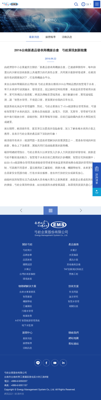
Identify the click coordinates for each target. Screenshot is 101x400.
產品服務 (74, 244)
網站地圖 (74, 338)
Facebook (46, 362)
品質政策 (27, 259)
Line (37, 362)
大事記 (27, 269)
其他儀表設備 (73, 264)
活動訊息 (67, 37)
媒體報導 (50, 37)
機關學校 (27, 301)
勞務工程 (73, 273)
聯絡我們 (74, 332)
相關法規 (73, 306)
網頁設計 (8, 393)
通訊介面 (73, 259)
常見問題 (73, 291)
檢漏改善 (27, 315)
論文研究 (73, 296)
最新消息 (34, 37)
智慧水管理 (73, 301)
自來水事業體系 (27, 291)
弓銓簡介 (27, 249)
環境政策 (27, 278)
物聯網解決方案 (27, 286)
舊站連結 (74, 343)
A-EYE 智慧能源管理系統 (27, 320)
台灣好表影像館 (27, 273)
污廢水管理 (27, 310)
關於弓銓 (27, 244)
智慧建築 (27, 296)
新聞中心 (27, 332)
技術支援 (74, 286)
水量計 (73, 249)
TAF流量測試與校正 (73, 269)
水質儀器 (73, 254)
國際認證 (27, 264)
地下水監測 (27, 325)
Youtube (54, 362)
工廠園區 (27, 306)
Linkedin (63, 362)
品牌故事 (27, 254)
